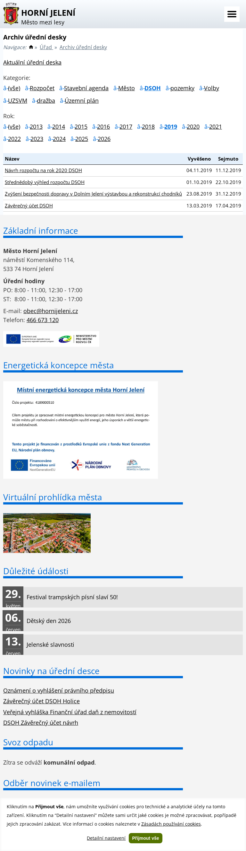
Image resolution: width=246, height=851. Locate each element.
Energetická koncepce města (58, 365)
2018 (148, 126)
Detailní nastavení (106, 838)
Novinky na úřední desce (51, 671)
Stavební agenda (86, 88)
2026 (104, 139)
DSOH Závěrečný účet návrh (40, 722)
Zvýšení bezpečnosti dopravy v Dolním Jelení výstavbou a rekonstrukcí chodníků (93, 193)
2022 (14, 139)
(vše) (14, 88)
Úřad (46, 47)
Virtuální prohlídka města (52, 497)
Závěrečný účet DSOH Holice (41, 701)
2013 (36, 126)
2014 (58, 126)
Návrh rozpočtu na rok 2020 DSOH (43, 170)
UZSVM (17, 100)
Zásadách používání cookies (171, 824)
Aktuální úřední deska (32, 62)
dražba (46, 100)
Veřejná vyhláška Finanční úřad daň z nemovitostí (69, 712)
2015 (81, 126)
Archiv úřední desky (83, 47)
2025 (81, 139)
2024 (59, 139)
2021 (215, 126)
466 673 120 (43, 320)
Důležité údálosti (36, 571)
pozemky (182, 88)
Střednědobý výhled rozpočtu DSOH (45, 182)
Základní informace (40, 230)
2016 (103, 126)
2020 (193, 126)
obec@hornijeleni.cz (50, 311)
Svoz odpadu (28, 742)
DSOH (152, 88)
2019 (170, 126)
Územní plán (82, 100)
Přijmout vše (145, 838)
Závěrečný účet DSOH (29, 205)
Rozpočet (42, 88)
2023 (36, 139)
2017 (125, 126)
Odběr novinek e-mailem (51, 783)
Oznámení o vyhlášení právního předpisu (58, 690)
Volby (211, 88)
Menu (232, 14)
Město (126, 88)
